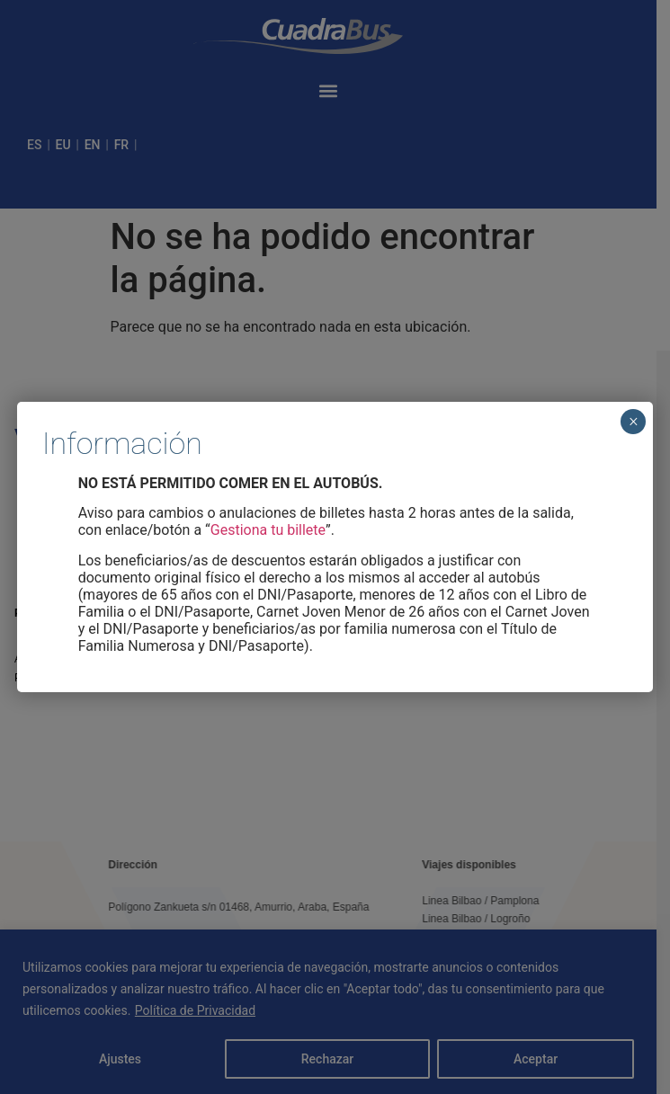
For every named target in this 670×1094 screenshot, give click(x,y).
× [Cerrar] (634, 421)
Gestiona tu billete (268, 529)
